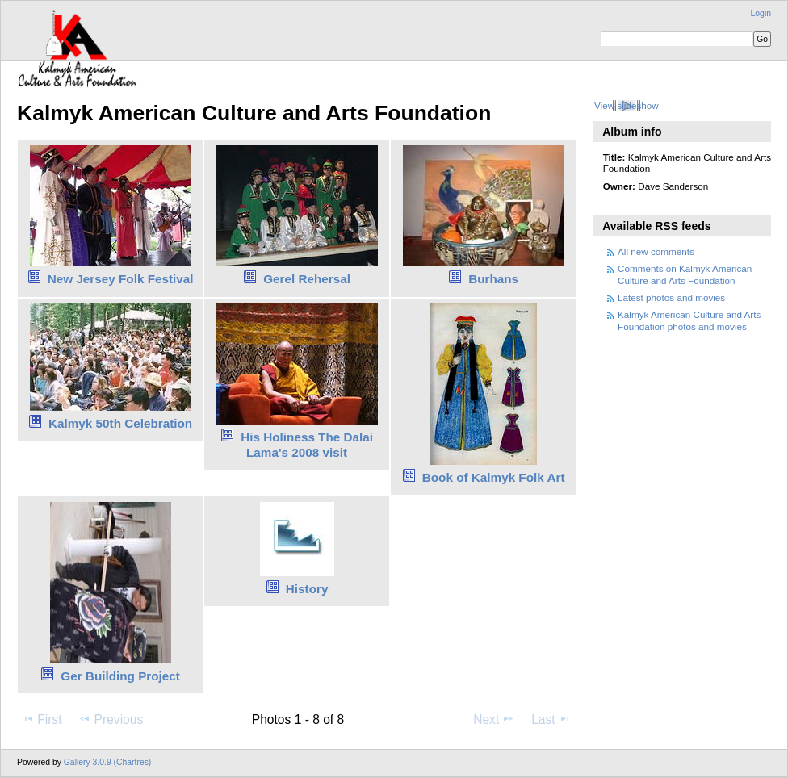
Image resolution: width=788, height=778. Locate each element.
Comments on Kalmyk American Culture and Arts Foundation (685, 274)
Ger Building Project (120, 676)
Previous (110, 719)
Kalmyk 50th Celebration (120, 423)
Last (551, 719)
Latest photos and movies (671, 297)
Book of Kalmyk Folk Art (493, 477)
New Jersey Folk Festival (121, 279)
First (41, 719)
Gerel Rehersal (306, 279)
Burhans (493, 279)
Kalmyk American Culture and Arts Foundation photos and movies (689, 320)
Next (493, 719)
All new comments (656, 251)
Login (761, 13)
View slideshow (626, 105)
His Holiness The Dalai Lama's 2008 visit (307, 444)
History (307, 589)
